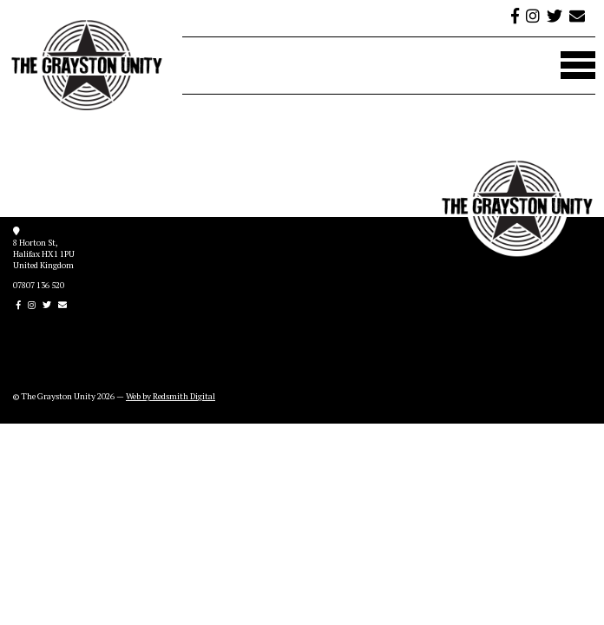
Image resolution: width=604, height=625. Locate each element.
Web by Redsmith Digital (170, 396)
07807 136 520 (38, 285)
